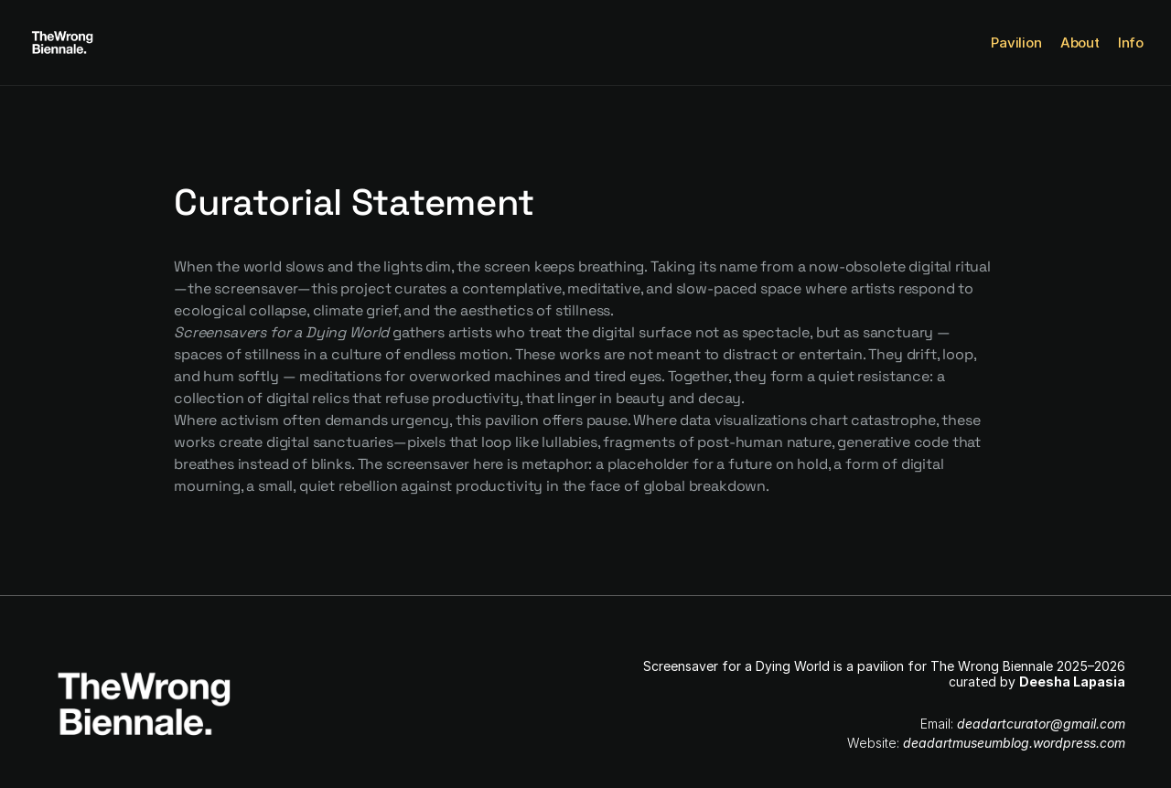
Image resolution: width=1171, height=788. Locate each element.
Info (1131, 42)
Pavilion (1016, 42)
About (1080, 42)
